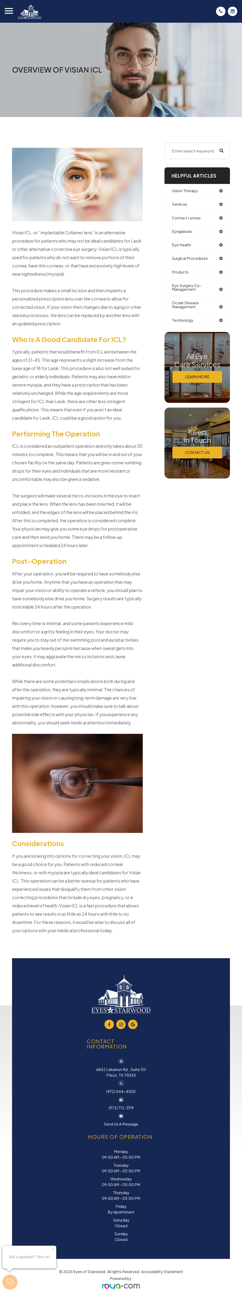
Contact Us (197, 454)
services (180, 204)
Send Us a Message (121, 1124)
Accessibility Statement (162, 1271)
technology (183, 322)
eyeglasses (182, 232)
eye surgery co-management (187, 289)
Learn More (197, 379)
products (180, 273)
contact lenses (187, 218)
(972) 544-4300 (121, 1091)
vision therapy (186, 190)
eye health (182, 245)
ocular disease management (186, 306)
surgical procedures (191, 259)
